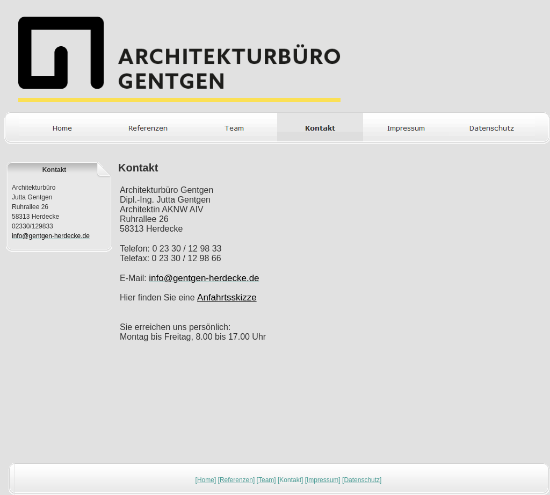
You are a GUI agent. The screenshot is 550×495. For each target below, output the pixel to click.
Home (205, 480)
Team (266, 480)
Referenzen (236, 480)
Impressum (322, 480)
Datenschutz (362, 480)
